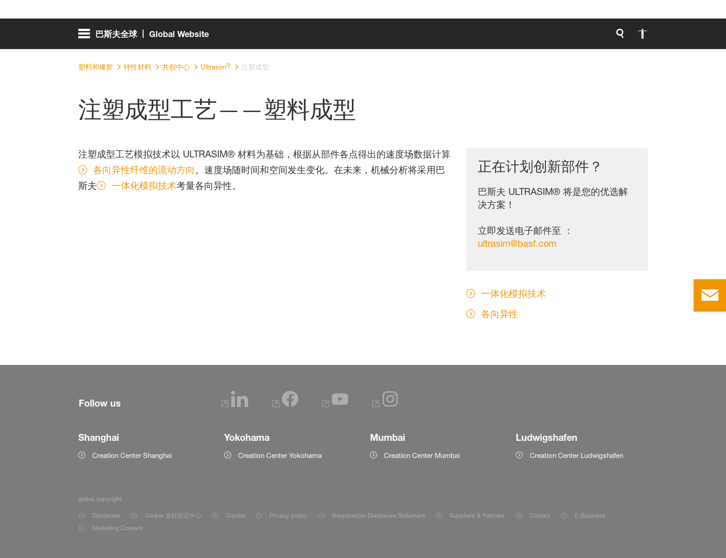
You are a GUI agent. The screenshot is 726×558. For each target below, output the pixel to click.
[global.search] (408, 37)
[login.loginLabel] (504, 37)
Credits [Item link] (235, 515)
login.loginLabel (512, 37)
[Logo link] (610, 37)
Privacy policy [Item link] (288, 515)
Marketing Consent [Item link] (117, 528)
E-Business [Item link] (590, 515)
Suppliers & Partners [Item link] (477, 515)
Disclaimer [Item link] (106, 515)
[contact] (710, 295)
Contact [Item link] (539, 515)
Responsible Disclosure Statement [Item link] (378, 515)
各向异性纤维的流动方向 (144, 170)
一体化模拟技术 (144, 185)
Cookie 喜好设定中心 (173, 515)
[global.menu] (147, 37)
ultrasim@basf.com (517, 243)
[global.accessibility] (431, 37)
